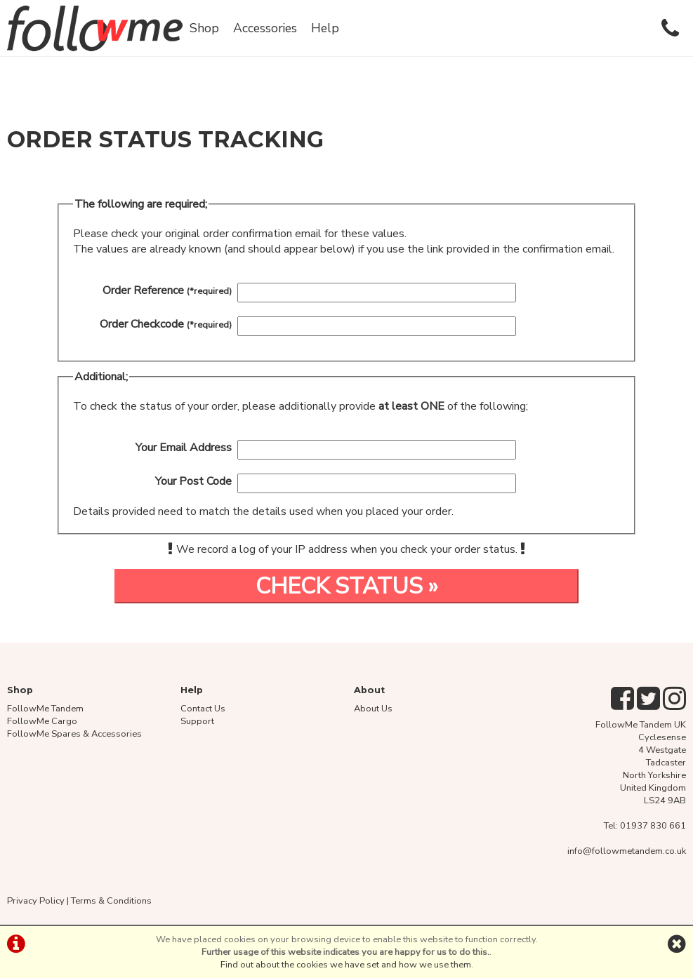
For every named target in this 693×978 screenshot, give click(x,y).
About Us (373, 708)
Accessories (265, 28)
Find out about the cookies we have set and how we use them (345, 964)
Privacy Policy (36, 901)
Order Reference (167, 290)
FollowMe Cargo (42, 721)
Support (197, 721)
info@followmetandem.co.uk (626, 851)
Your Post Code (193, 481)
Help (325, 28)
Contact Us (202, 708)
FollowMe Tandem (45, 708)
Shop (204, 28)
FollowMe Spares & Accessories (74, 734)
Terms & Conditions (111, 901)
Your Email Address (184, 447)
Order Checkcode (166, 324)
